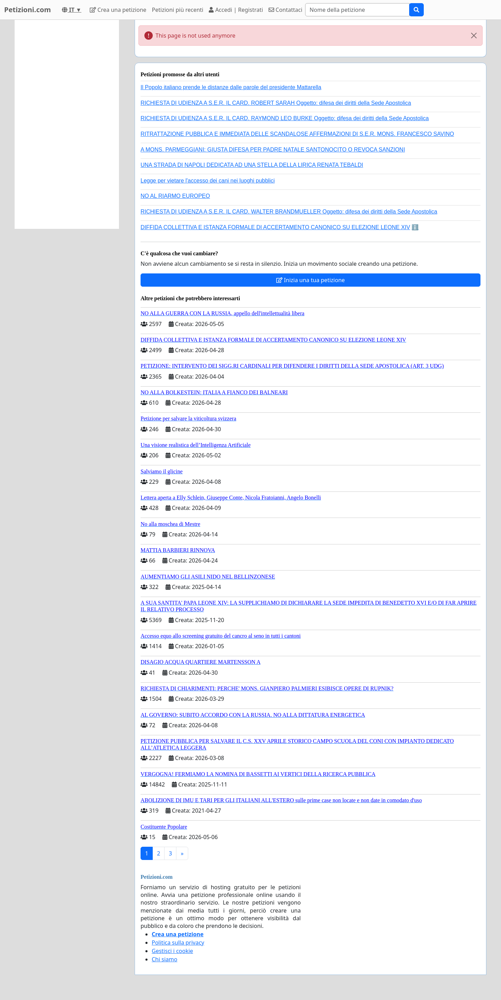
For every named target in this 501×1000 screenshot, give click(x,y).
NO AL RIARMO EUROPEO (175, 196)
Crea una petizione (118, 10)
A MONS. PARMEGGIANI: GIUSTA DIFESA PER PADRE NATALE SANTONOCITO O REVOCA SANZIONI (273, 150)
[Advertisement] (67, 124)
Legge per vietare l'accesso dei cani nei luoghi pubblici (208, 181)
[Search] (357, 9)
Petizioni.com (27, 9)
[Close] (474, 35)
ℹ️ (415, 227)
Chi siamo (164, 959)
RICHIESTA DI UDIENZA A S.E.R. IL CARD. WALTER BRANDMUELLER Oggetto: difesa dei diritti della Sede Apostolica (289, 212)
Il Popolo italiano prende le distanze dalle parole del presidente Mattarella (231, 87)
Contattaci (285, 10)
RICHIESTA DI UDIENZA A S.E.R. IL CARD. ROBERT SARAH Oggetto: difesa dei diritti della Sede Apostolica (276, 103)
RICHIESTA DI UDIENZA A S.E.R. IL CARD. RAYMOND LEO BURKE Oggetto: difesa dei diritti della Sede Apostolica (285, 118)
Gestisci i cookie (172, 951)
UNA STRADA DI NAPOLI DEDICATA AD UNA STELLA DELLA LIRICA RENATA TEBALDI (252, 165)
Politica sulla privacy (178, 942)
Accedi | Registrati (236, 10)
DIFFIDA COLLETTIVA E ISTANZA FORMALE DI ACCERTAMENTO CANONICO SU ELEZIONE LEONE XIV (275, 227)
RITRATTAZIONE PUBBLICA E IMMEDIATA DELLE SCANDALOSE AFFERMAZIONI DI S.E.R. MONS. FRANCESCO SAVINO (297, 134)
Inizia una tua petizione (310, 280)
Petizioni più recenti (178, 10)
